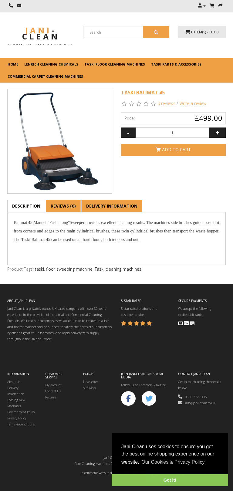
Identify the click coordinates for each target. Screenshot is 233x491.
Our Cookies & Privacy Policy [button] (172, 462)
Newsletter (90, 382)
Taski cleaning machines (118, 269)
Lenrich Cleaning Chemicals (51, 64)
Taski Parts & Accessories (176, 64)
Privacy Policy (16, 418)
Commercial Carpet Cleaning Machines (45, 76)
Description (26, 206)
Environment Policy (21, 412)
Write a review (192, 103)
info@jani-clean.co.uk (196, 403)
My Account (53, 385)
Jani (41, 33)
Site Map (89, 388)
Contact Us (53, 391)
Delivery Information (111, 206)
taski (39, 269)
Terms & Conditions (21, 424)
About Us (13, 382)
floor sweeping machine (69, 269)
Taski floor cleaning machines (114, 64)
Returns (50, 397)
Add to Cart (173, 149)
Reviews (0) (63, 206)
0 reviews (166, 103)
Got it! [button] (170, 480)
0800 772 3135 (192, 397)
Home (13, 64)
